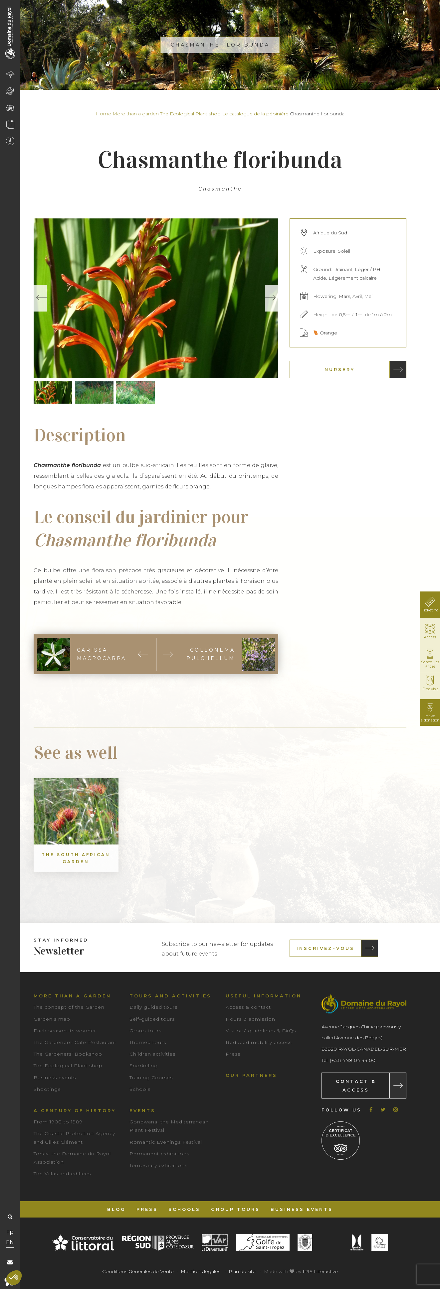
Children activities (152, 1054)
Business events (55, 1078)
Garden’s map (52, 1019)
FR (10, 1233)
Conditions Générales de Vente (138, 1271)
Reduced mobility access (259, 1042)
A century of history (75, 1110)
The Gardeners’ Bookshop (68, 1054)
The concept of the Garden (69, 1007)
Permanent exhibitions (159, 1154)
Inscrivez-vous (325, 948)
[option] (156, 298)
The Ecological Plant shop (190, 114)
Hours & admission (250, 1019)
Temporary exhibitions (158, 1165)
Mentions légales (200, 1271)
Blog (116, 1209)
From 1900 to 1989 (58, 1122)
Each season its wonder (65, 1031)
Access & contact (248, 1007)
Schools (139, 1089)
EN (10, 1242)
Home (103, 114)
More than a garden (135, 114)
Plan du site (242, 1271)
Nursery (340, 369)
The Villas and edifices (62, 1174)
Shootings (47, 1089)
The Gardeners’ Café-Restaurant (75, 1042)
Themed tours (147, 1042)
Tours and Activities (170, 995)
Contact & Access (356, 1086)
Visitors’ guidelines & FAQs (261, 1031)
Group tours (145, 1031)
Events (142, 1110)
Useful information (264, 995)
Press (233, 1054)
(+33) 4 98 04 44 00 (352, 1060)
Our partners (251, 1075)
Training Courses (151, 1078)
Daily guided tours (153, 1007)
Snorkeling (143, 1066)
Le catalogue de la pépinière (255, 114)
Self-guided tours (152, 1019)
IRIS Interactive (320, 1271)
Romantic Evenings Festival (165, 1142)
